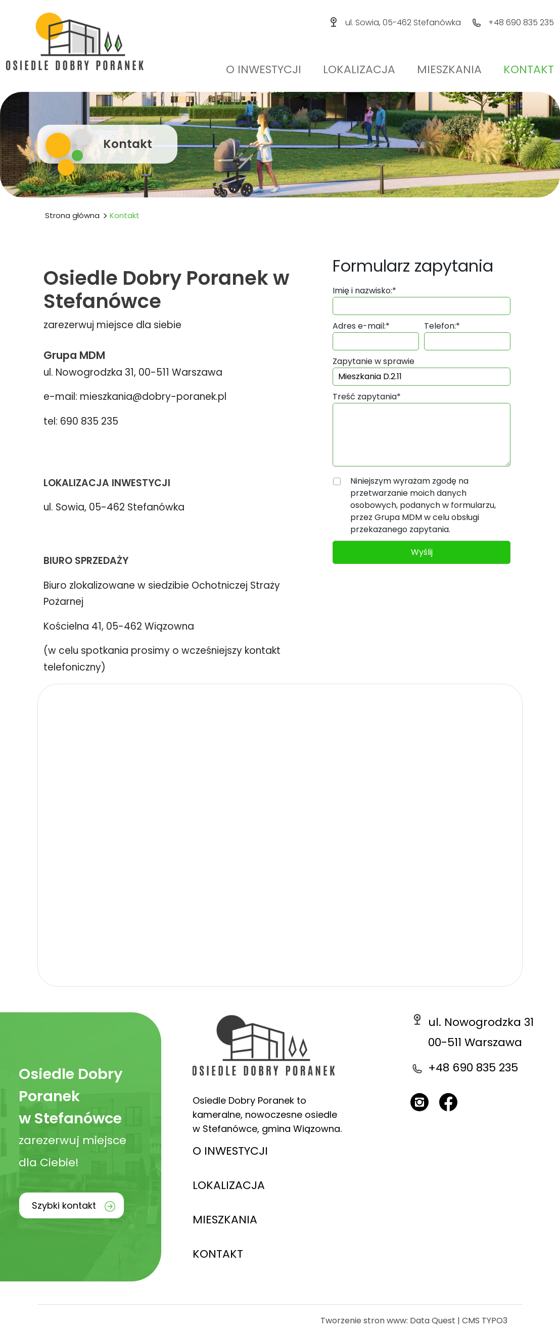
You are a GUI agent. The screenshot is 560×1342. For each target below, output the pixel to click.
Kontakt (528, 69)
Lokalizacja (359, 69)
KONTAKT (218, 1254)
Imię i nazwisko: (364, 290)
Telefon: (442, 326)
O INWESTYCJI (230, 1151)
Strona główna (72, 215)
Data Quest (432, 1320)
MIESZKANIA (225, 1219)
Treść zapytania (367, 396)
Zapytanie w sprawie (373, 361)
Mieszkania (449, 69)
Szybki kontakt (64, 1205)
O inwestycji (263, 69)
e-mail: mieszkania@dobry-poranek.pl (134, 396)
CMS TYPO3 (484, 1320)
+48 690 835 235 (521, 22)
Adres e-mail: (361, 326)
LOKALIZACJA (229, 1185)
